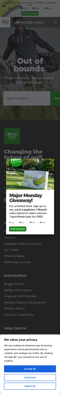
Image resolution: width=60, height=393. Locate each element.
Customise (30, 377)
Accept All (30, 368)
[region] (30, 363)
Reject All (30, 386)
